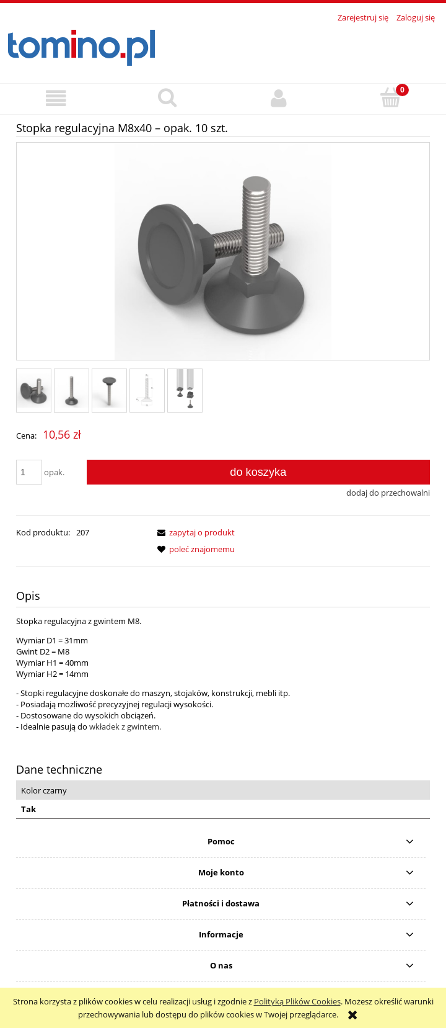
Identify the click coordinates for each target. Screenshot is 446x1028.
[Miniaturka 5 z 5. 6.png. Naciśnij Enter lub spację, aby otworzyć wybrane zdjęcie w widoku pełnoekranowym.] (185, 390)
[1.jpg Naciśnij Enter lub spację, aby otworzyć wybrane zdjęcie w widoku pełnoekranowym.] (223, 252)
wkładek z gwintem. (125, 726)
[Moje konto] (278, 98)
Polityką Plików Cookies (297, 1001)
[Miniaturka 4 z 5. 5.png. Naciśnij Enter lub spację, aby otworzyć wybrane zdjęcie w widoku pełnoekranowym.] (147, 390)
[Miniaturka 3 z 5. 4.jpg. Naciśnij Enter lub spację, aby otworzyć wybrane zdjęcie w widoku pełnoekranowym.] (109, 390)
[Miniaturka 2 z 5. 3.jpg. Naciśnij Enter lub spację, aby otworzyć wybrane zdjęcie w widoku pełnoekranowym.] (72, 390)
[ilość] (29, 472)
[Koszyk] (390, 97)
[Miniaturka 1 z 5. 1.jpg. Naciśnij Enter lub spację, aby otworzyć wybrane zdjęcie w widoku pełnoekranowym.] (34, 390)
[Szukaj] (167, 97)
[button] (55, 98)
